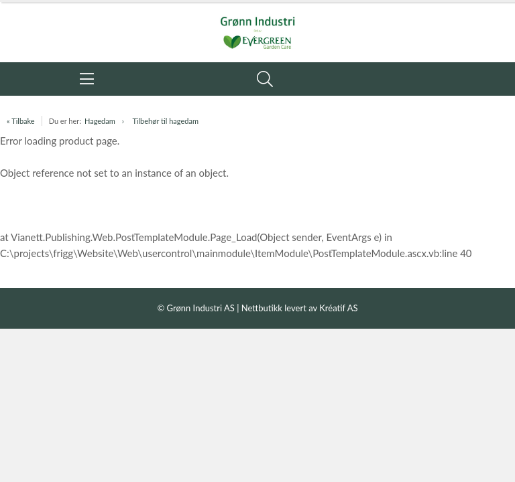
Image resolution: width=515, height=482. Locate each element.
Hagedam (99, 120)
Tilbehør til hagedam (165, 120)
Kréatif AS (338, 308)
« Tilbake (21, 120)
